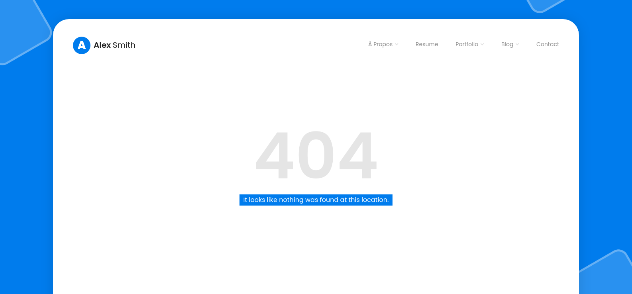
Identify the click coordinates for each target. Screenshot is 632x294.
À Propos (380, 44)
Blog (507, 44)
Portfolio (466, 44)
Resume (427, 44)
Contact (547, 44)
